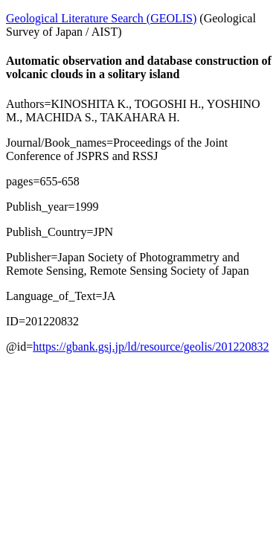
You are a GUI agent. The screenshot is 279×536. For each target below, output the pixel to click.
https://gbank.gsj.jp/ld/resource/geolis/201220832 (151, 346)
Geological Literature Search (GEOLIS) (101, 18)
